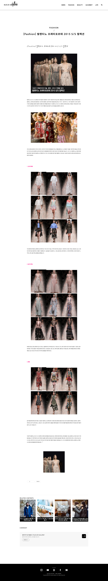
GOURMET (89, 5)
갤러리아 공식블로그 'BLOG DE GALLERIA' (33, 535)
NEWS (63, 5)
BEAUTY (80, 5)
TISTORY (54, 567)
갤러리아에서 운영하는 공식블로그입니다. (30, 536)
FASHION (71, 5)
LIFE (96, 5)
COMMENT (23, 528)
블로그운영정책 (58, 573)
